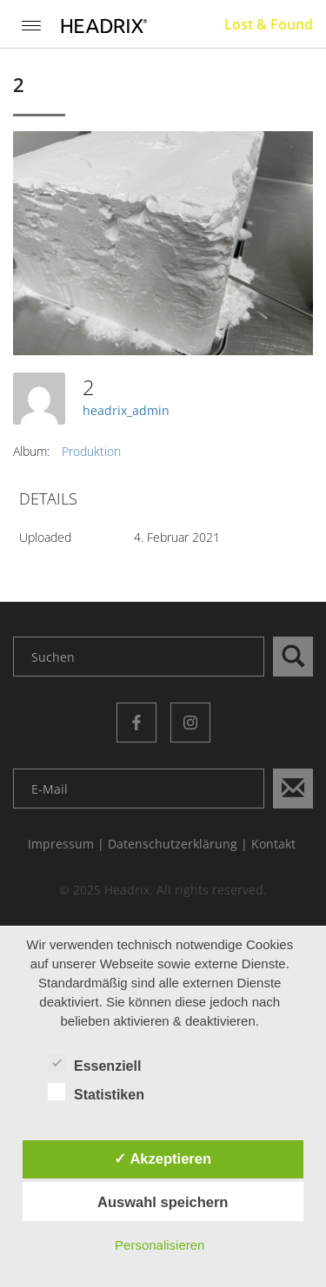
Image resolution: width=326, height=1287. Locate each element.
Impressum (61, 843)
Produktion (91, 451)
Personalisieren (159, 1245)
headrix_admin (126, 410)
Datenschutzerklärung (172, 843)
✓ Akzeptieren (162, 1158)
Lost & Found (268, 24)
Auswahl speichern (162, 1202)
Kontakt (273, 843)
